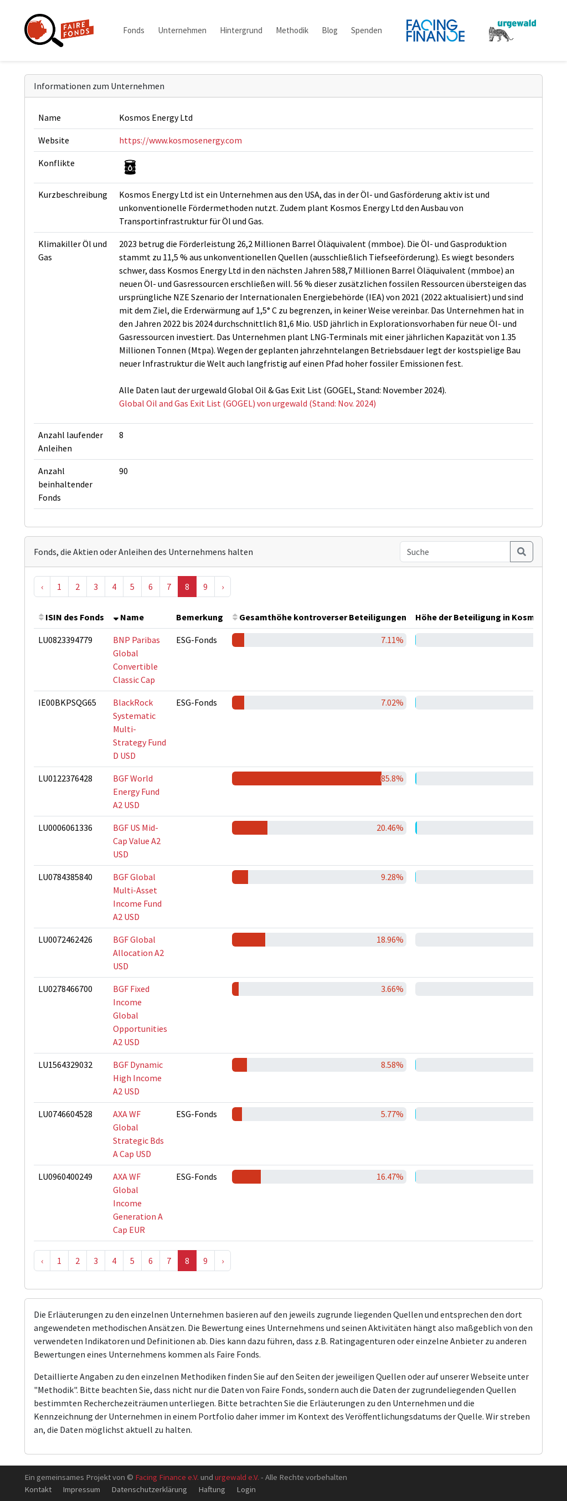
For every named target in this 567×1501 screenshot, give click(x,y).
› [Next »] (222, 586)
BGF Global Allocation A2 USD (138, 952)
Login (246, 1489)
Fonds (134, 30)
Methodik (292, 30)
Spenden (366, 30)
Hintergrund (241, 30)
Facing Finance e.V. (167, 1477)
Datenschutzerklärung (149, 1489)
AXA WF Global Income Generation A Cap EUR (138, 1203)
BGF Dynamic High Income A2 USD (138, 1078)
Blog (330, 30)
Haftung (211, 1489)
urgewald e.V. (237, 1477)
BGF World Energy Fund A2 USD (136, 791)
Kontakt (37, 1489)
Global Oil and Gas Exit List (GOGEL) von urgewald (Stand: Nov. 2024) (247, 403)
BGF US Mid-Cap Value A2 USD (137, 841)
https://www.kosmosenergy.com (180, 140)
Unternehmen (182, 30)
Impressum (81, 1489)
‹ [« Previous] (42, 586)
